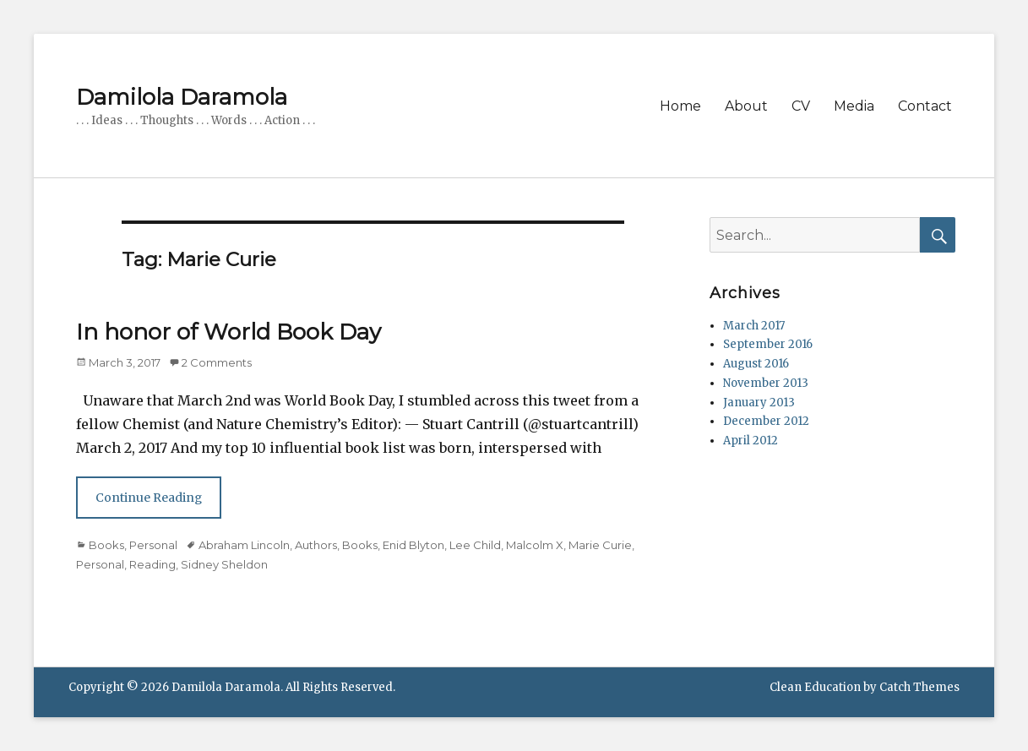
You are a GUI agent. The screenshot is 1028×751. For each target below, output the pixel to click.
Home (680, 106)
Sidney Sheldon (224, 564)
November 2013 (765, 383)
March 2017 (754, 325)
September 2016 (768, 344)
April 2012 (750, 440)
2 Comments (217, 362)
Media (854, 106)
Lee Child (475, 545)
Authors (316, 545)
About (746, 106)
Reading (152, 564)
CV (800, 106)
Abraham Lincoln (244, 545)
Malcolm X (534, 545)
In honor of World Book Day (228, 332)
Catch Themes (919, 687)
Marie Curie (600, 545)
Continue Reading (148, 497)
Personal (153, 545)
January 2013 (759, 402)
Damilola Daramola (181, 97)
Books (106, 545)
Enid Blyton (413, 545)
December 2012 (766, 421)
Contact (925, 106)
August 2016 (756, 363)
